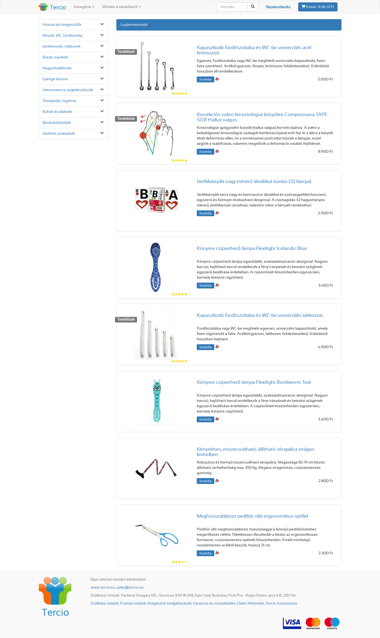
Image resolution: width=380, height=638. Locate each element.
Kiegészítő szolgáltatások (169, 603)
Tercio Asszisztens (281, 603)
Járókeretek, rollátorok (61, 46)
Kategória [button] (84, 7)
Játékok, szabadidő (58, 133)
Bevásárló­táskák (56, 123)
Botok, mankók (55, 57)
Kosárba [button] (205, 79)
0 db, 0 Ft (318, 7)
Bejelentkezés (278, 7)
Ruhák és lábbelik (57, 112)
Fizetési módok (133, 603)
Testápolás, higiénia (59, 101)
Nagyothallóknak (56, 68)
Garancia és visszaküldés (214, 603)
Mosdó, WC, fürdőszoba (62, 35)
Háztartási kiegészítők (61, 25)
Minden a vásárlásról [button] (121, 7)
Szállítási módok (104, 603)
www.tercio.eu (103, 587)
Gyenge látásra (55, 79)
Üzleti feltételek (250, 603)
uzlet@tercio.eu (130, 587)
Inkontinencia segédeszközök (67, 90)
